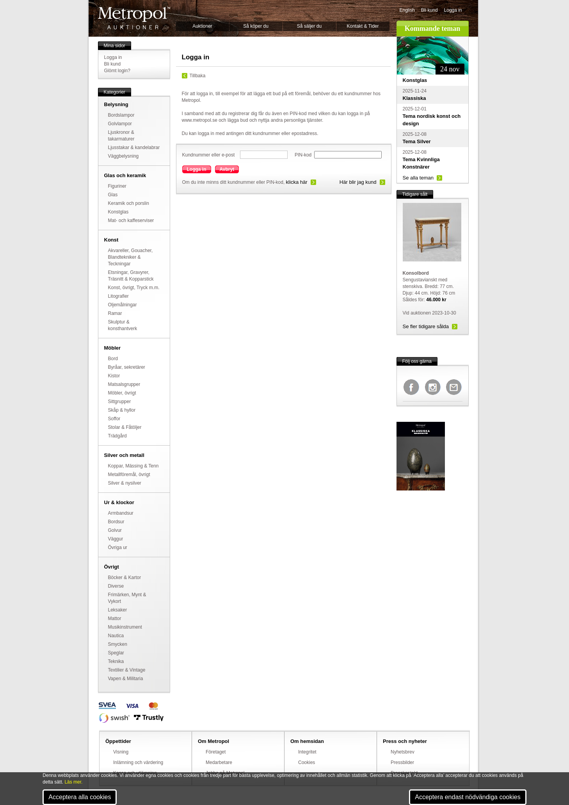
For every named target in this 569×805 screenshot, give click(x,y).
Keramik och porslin (128, 203)
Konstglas (118, 212)
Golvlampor (120, 123)
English (407, 10)
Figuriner (117, 186)
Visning (120, 752)
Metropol (134, 18)
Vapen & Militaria (125, 678)
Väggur (115, 539)
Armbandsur (120, 513)
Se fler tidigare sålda (426, 326)
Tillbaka (198, 75)
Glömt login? (117, 70)
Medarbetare (219, 762)
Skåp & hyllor (122, 410)
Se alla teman (418, 178)
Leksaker (117, 610)
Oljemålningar (122, 304)
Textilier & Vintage (127, 670)
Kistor (114, 376)
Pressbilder (402, 762)
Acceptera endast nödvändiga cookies (467, 797)
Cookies (306, 762)
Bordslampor (121, 115)
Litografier (118, 296)
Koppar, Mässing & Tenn (133, 466)
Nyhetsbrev (402, 752)
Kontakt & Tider (363, 26)
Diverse (116, 586)
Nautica (116, 635)
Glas (113, 194)
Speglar (116, 653)
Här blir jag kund (358, 182)
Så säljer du (309, 26)
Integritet (307, 752)
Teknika (116, 661)
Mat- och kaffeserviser (131, 220)
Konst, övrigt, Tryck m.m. (134, 287)
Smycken (117, 644)
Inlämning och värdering (138, 762)
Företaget (216, 752)
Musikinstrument (125, 627)
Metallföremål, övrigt (129, 474)
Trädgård (117, 436)
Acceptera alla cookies (79, 797)
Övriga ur (117, 547)
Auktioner (202, 26)
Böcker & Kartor (124, 577)
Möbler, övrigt (122, 393)
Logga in (453, 10)
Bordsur (116, 521)
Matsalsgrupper (124, 384)
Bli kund (429, 10)
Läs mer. (73, 782)
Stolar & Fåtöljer (125, 427)
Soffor (114, 418)
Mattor (114, 618)
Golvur (115, 530)
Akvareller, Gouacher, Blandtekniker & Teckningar (130, 257)
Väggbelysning (123, 156)
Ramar (115, 313)
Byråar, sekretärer (126, 367)
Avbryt (227, 169)
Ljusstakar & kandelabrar (134, 147)
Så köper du (255, 26)
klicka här (297, 182)
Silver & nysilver (124, 483)
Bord (113, 358)
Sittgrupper (119, 401)
